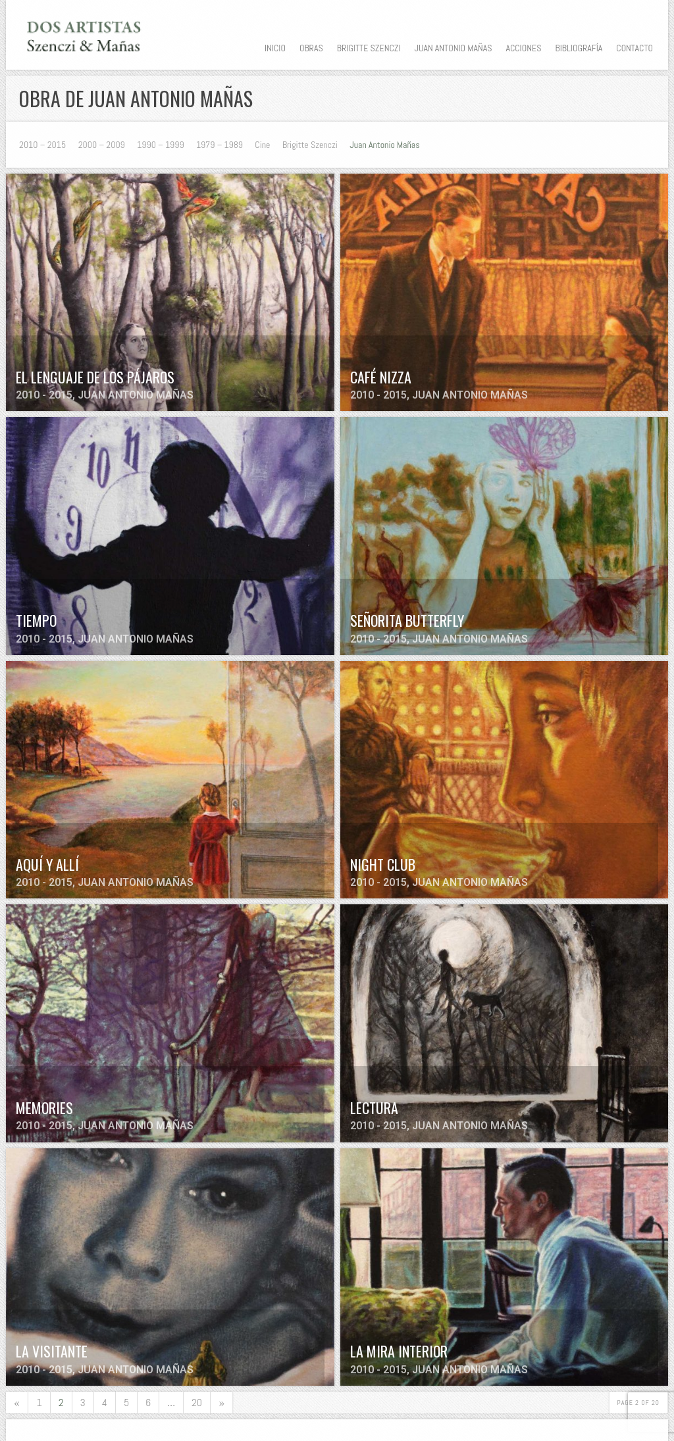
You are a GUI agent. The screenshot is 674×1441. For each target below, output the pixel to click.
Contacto (634, 48)
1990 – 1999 (160, 145)
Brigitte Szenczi (369, 48)
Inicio (275, 48)
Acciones (523, 48)
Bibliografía (578, 48)
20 (197, 1402)
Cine (262, 145)
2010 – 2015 (42, 145)
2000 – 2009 (101, 145)
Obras (311, 48)
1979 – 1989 (219, 145)
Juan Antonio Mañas (453, 48)
